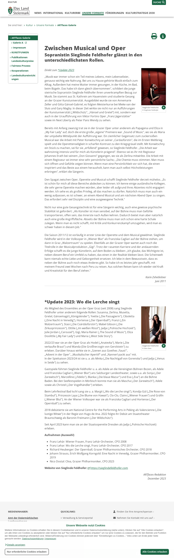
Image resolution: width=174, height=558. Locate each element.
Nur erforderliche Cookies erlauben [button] (27, 551)
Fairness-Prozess (21, 65)
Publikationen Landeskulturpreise (23, 59)
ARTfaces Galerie (65, 25)
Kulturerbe (72, 13)
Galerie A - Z (20, 42)
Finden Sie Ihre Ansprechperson (133, 511)
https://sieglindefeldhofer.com (109, 468)
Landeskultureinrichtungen (23, 77)
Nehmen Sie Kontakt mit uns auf (133, 517)
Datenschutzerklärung (33, 538)
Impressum (50, 538)
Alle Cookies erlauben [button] (154, 551)
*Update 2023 (66, 70)
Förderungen (114, 13)
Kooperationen (20, 70)
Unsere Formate (93, 13)
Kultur (28, 25)
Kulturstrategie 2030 (140, 13)
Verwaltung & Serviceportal (78, 517)
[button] (15, 544)
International (53, 13)
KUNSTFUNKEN (20, 52)
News (37, 13)
